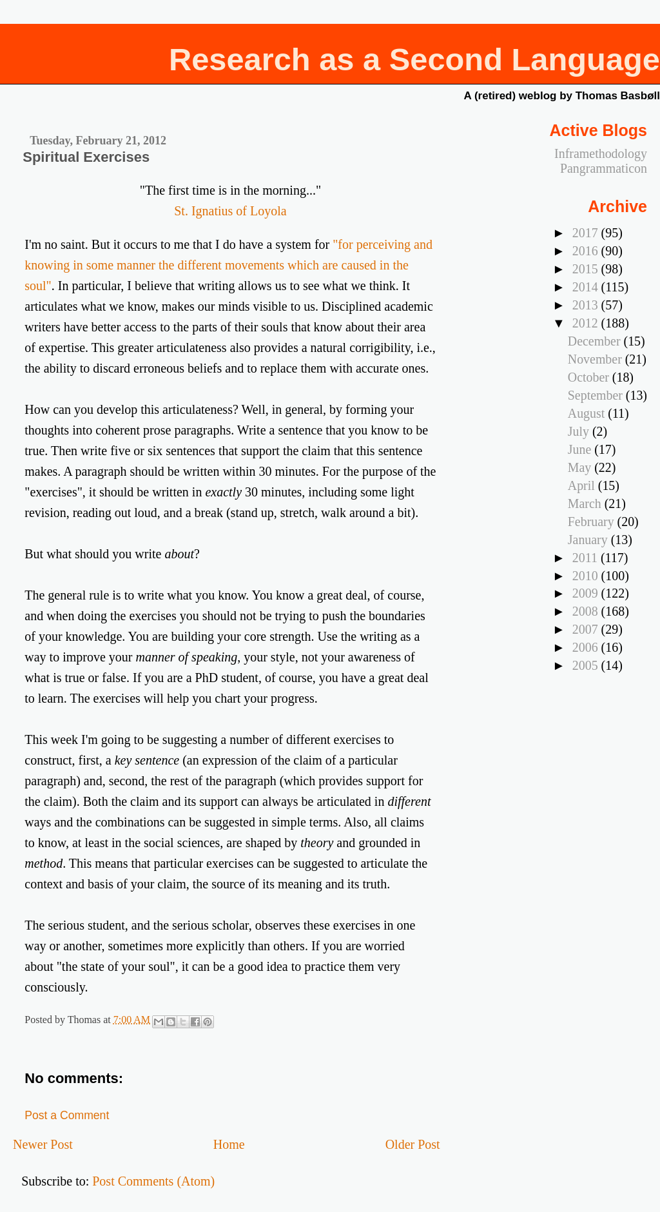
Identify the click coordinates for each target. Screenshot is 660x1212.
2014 (586, 287)
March (586, 503)
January (589, 540)
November (596, 359)
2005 (586, 665)
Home (229, 1144)
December (596, 341)
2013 (586, 305)
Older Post (412, 1144)
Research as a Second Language (414, 59)
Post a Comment (66, 1115)
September (597, 395)
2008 (586, 611)
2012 (586, 323)
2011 (586, 558)
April (583, 485)
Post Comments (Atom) (153, 1181)
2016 (586, 251)
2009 (586, 593)
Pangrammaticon (603, 168)
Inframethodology (600, 153)
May (581, 467)
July (580, 431)
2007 (586, 629)
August (588, 413)
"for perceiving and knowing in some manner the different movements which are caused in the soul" (228, 265)
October (590, 377)
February (592, 521)
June (581, 449)
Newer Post (43, 1144)
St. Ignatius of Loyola (230, 211)
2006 (586, 647)
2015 (586, 269)
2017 (586, 233)
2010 (586, 576)
